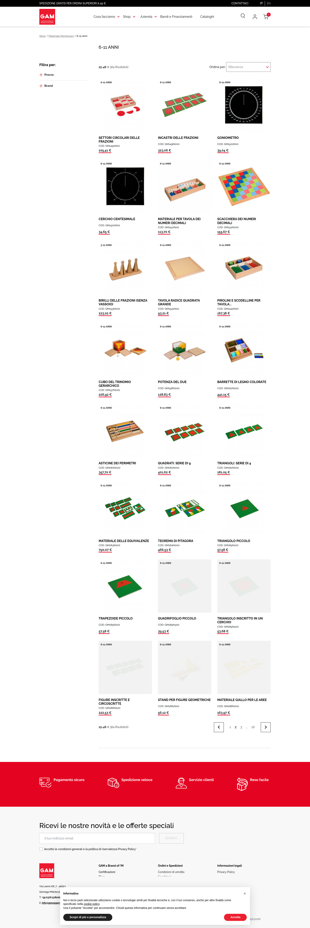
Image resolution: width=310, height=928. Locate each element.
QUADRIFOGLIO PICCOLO (177, 616)
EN (269, 3)
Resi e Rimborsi (168, 879)
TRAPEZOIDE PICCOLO (116, 616)
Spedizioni (164, 874)
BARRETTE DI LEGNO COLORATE (241, 379)
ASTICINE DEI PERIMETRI (117, 461)
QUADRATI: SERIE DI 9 (174, 461)
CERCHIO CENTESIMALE (117, 217)
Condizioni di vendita (171, 869)
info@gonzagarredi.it (53, 900)
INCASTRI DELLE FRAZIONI (178, 135)
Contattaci (240, 3)
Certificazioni (107, 869)
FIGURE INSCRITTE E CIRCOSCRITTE (114, 699)
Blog (102, 874)
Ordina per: (225, 66)
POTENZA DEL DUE (172, 379)
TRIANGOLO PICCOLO (233, 538)
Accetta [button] (235, 917)
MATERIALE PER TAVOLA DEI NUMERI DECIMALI (179, 218)
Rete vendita (107, 879)
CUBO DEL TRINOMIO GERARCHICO (115, 381)
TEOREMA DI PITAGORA (175, 538)
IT (261, 3)
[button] (245, 893)
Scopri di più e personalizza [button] (88, 917)
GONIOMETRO (228, 135)
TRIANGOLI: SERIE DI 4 (234, 461)
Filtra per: (47, 65)
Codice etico (225, 879)
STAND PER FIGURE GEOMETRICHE (184, 697)
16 (253, 725)
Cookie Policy (225, 874)
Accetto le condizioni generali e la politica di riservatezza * (90, 846)
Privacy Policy (127, 846)
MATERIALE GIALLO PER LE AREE (242, 697)
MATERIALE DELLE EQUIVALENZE (124, 538)
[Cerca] (240, 17)
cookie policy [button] (91, 904)
